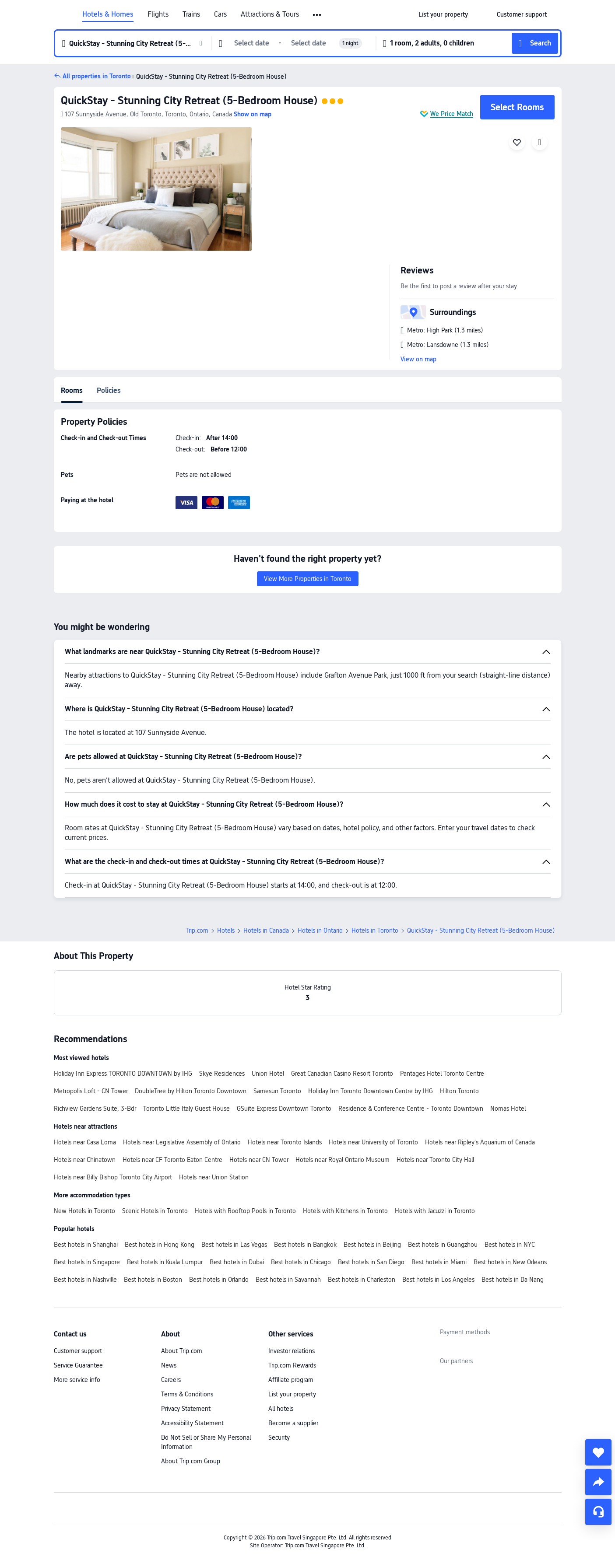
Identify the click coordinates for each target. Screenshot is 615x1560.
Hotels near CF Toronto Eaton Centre (172, 1159)
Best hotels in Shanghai (86, 1244)
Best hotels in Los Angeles (438, 1279)
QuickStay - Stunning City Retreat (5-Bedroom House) (189, 100)
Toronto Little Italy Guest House (186, 1108)
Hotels (226, 930)
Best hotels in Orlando (219, 1279)
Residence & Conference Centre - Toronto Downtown (410, 1108)
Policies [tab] (109, 390)
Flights (158, 14)
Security (279, 1437)
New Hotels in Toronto (84, 1210)
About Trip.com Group (190, 1461)
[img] (157, 189)
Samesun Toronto (277, 1091)
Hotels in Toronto (374, 930)
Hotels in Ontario (320, 930)
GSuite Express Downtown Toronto (284, 1108)
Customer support (78, 1350)
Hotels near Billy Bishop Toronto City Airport (113, 1177)
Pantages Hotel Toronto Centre (442, 1073)
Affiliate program (290, 1379)
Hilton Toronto (459, 1091)
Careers (171, 1379)
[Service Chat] (598, 1512)
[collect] (598, 1452)
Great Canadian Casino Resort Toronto (342, 1073)
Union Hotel (268, 1073)
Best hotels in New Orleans (510, 1262)
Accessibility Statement (192, 1423)
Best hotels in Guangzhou (443, 1244)
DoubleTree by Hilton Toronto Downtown (190, 1091)
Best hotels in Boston (153, 1279)
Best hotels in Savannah (288, 1279)
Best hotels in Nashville (85, 1279)
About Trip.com (181, 1350)
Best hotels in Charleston (361, 1279)
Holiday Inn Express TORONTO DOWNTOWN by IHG (123, 1073)
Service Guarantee (78, 1365)
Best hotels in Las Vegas (234, 1244)
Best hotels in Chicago (301, 1262)
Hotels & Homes (108, 14)
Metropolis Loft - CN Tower (91, 1091)
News (168, 1365)
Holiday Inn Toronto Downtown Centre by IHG (370, 1091)
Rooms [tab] (72, 390)
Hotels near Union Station (214, 1177)
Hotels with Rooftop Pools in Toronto (245, 1210)
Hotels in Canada (266, 930)
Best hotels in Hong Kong (159, 1244)
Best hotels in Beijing (372, 1244)
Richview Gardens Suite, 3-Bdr (95, 1108)
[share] (598, 1482)
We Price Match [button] (451, 113)
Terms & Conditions (187, 1394)
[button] (317, 14)
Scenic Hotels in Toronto (155, 1210)
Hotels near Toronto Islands (285, 1142)
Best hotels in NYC (510, 1244)
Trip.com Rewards (292, 1365)
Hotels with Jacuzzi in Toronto (435, 1210)
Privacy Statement (186, 1408)
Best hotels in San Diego (371, 1262)
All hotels (280, 1408)
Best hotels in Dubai (237, 1262)
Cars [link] (220, 14)
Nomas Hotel (508, 1108)
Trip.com (197, 930)
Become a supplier (293, 1423)
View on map (418, 359)
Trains (191, 14)
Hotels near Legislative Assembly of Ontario (182, 1142)
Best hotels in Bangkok (305, 1244)
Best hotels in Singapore (87, 1262)
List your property (292, 1394)
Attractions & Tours (270, 14)
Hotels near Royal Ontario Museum (342, 1159)
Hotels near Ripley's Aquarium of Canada (480, 1142)
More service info (77, 1379)
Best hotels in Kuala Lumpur (165, 1262)
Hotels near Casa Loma (85, 1142)
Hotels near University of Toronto (373, 1142)
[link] (443, 14)
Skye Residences (222, 1073)
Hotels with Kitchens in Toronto (345, 1210)
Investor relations (291, 1350)
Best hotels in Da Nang (512, 1279)
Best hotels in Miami (439, 1262)
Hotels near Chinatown (85, 1159)
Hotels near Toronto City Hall (435, 1159)
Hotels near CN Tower (258, 1159)
